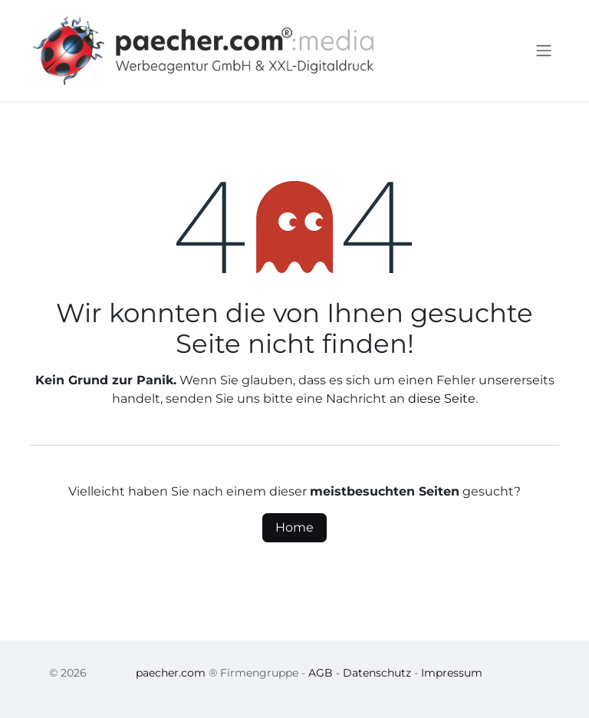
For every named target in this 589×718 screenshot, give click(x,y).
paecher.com (171, 673)
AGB (320, 673)
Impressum (451, 673)
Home (294, 527)
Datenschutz (377, 673)
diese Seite (441, 398)
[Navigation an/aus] (543, 51)
